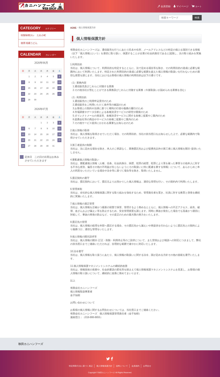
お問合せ (147, 366)
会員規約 (135, 366)
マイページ (181, 6)
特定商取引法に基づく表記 (81, 366)
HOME (73, 27)
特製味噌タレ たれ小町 (34, 35)
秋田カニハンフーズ (30, 344)
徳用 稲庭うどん (29, 44)
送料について (122, 366)
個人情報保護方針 (104, 366)
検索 (197, 17)
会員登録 (165, 6)
